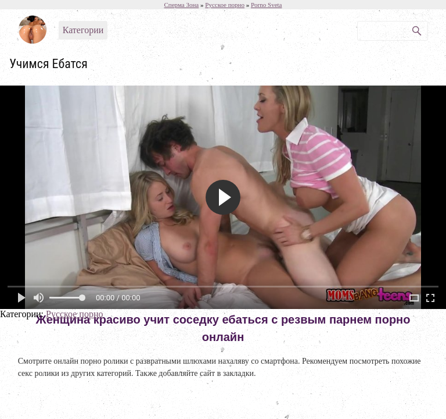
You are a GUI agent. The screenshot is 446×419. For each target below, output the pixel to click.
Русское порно (74, 314)
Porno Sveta (266, 4)
